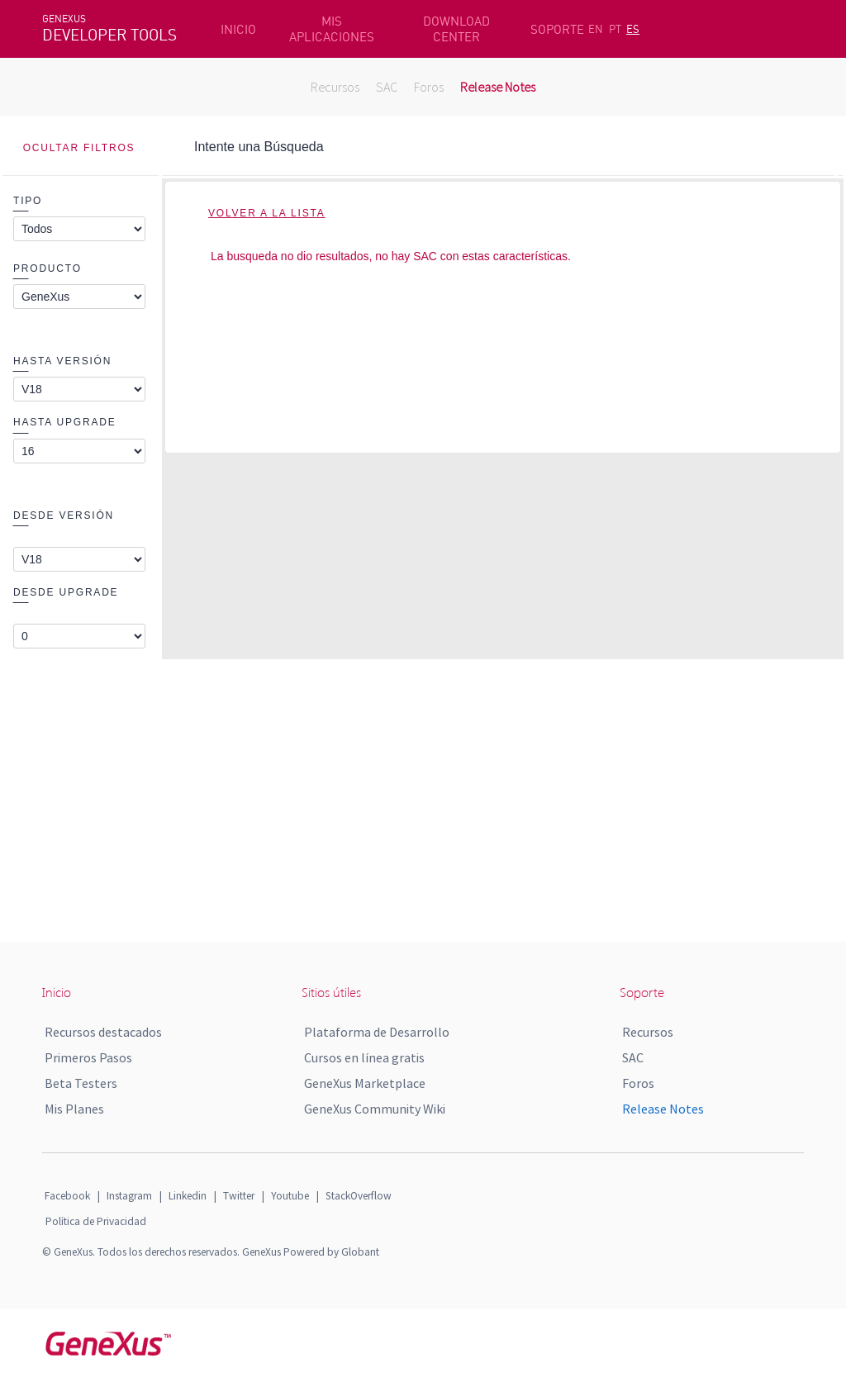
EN (595, 29)
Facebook (67, 1196)
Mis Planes (74, 1108)
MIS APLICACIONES (331, 29)
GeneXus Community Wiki (374, 1108)
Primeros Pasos (88, 1057)
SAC (386, 86)
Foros (429, 86)
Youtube (290, 1196)
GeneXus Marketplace (364, 1083)
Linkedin (188, 1196)
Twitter (238, 1196)
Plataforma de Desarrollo (376, 1032)
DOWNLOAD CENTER (456, 29)
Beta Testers (81, 1083)
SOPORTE (557, 29)
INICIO (238, 29)
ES (632, 29)
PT (615, 29)
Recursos (335, 86)
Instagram (129, 1196)
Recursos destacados (103, 1032)
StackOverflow (359, 1196)
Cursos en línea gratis (364, 1057)
